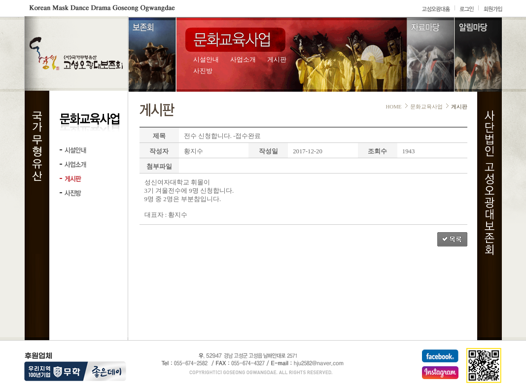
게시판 (276, 59)
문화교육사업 (426, 106)
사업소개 (243, 59)
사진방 (202, 71)
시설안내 (206, 59)
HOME (393, 106)
